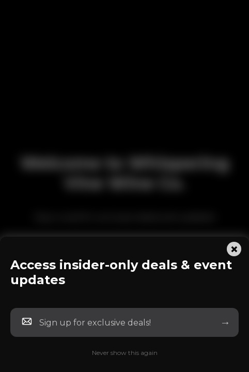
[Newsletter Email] (122, 322)
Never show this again (125, 353)
